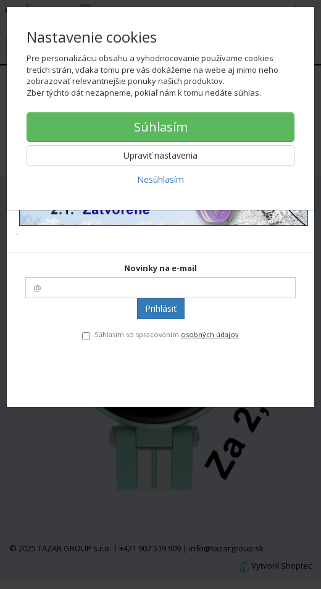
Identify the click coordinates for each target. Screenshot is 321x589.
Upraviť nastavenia (160, 155)
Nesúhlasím (160, 179)
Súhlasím (161, 127)
